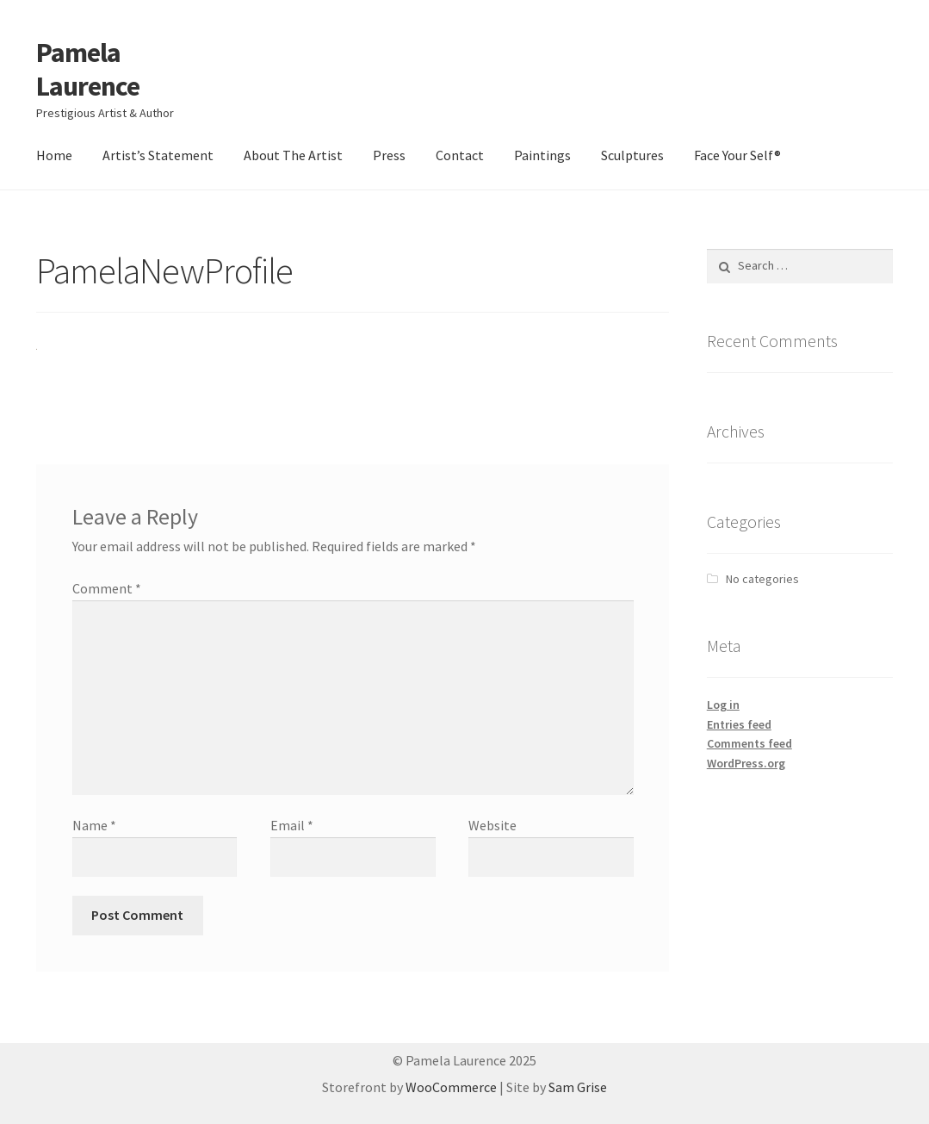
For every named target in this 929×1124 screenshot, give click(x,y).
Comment (106, 588)
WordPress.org (746, 763)
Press (389, 155)
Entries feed (739, 724)
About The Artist (293, 155)
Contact (460, 155)
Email (291, 825)
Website (492, 825)
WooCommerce (451, 1087)
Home (54, 155)
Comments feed (749, 743)
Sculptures (632, 155)
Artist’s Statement (158, 155)
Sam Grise (577, 1087)
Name (94, 825)
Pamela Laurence (87, 69)
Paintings (542, 155)
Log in (723, 704)
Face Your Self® (737, 155)
